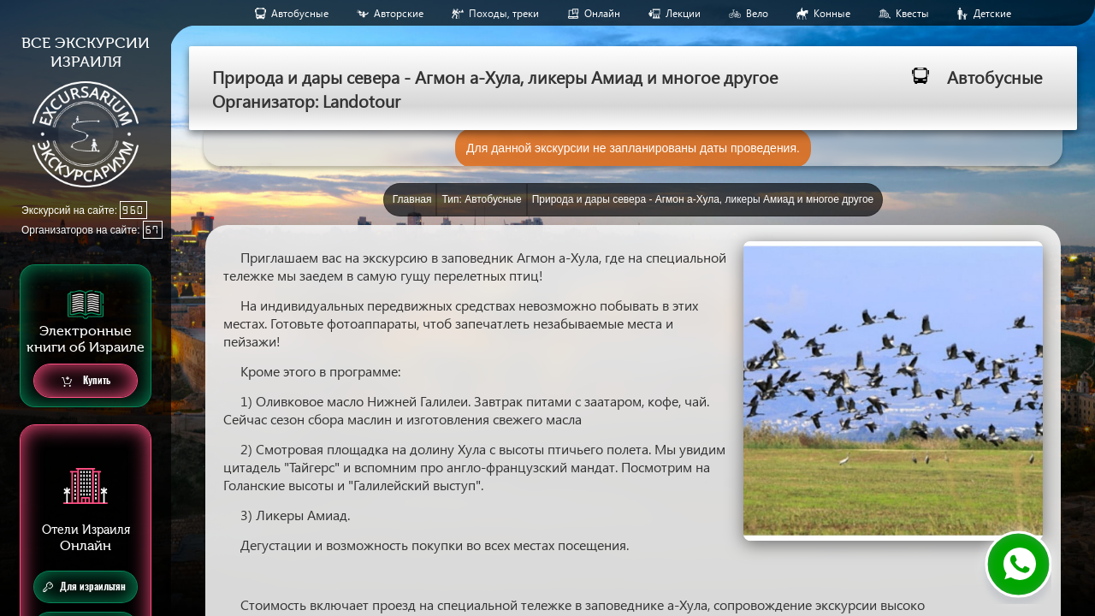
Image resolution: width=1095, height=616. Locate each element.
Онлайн (602, 13)
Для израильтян (84, 587)
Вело (757, 13)
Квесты (912, 13)
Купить (86, 381)
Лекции (683, 13)
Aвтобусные (299, 13)
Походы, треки (504, 13)
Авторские (398, 13)
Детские (992, 13)
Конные (832, 13)
